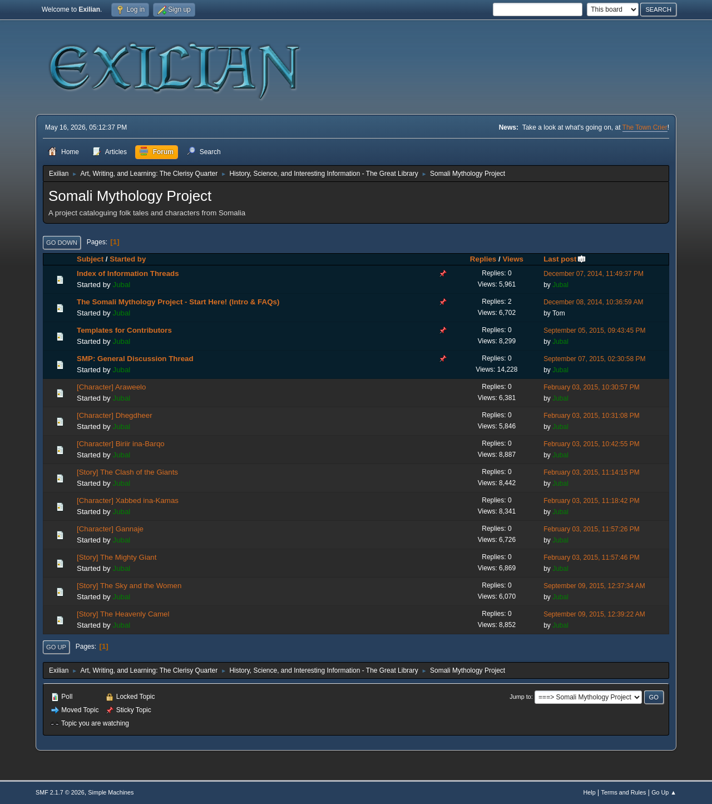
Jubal (121, 284)
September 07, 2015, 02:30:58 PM (594, 359)
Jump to (520, 696)
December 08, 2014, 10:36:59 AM (593, 302)
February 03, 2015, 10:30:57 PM (591, 387)
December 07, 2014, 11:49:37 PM (593, 274)
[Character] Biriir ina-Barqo (121, 444)
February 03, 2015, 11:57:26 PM (591, 529)
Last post (564, 259)
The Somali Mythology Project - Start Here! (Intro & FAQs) (178, 302)
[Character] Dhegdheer (114, 415)
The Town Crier (645, 127)
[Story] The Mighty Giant (116, 557)
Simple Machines (111, 792)
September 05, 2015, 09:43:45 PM (594, 330)
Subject (90, 259)
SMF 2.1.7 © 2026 (60, 792)
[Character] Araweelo (111, 387)
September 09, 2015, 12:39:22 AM (594, 614)
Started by (128, 259)
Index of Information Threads (128, 273)
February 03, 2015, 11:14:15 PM (591, 472)
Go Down (61, 242)
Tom (558, 313)
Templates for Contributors (124, 330)
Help (590, 792)
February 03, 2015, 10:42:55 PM (591, 444)
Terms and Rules (623, 792)
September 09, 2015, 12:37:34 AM (594, 586)
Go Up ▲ (663, 792)
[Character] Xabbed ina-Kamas (128, 500)
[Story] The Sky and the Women (129, 585)
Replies (483, 259)
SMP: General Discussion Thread (135, 358)
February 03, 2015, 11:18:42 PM (591, 501)
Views (512, 259)
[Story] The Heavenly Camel (123, 614)
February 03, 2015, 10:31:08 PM (591, 416)
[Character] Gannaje (110, 529)
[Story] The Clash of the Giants (127, 472)
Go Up (56, 647)
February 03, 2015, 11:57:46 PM (591, 557)
